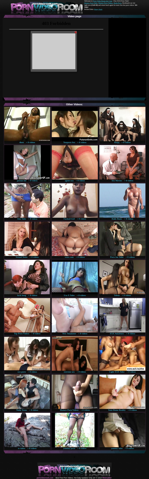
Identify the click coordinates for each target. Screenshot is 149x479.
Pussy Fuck (98, 9)
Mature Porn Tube (91, 3)
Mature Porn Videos (105, 3)
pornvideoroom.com (45, 478)
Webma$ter (106, 478)
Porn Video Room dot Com (102, 1)
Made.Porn (118, 3)
